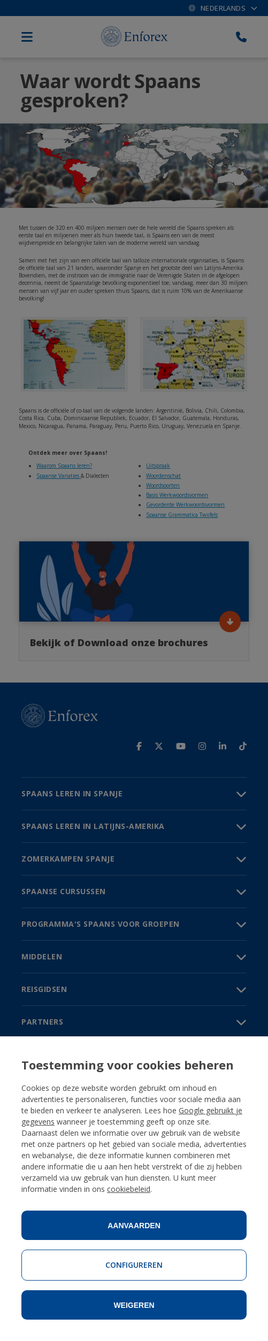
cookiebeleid (128, 1189)
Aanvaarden (134, 1225)
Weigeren (133, 1305)
